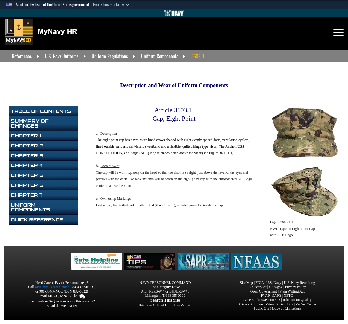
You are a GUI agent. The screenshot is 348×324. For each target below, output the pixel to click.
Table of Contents (41, 111)
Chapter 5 (27, 175)
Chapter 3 (27, 155)
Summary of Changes (29, 123)
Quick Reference (37, 219)
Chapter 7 (27, 195)
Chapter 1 (26, 136)
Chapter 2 (27, 146)
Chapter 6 (27, 185)
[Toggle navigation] (338, 32)
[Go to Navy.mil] (174, 13)
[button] (111, 5)
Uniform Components (30, 207)
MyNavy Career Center (52, 287)
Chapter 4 (27, 165)
